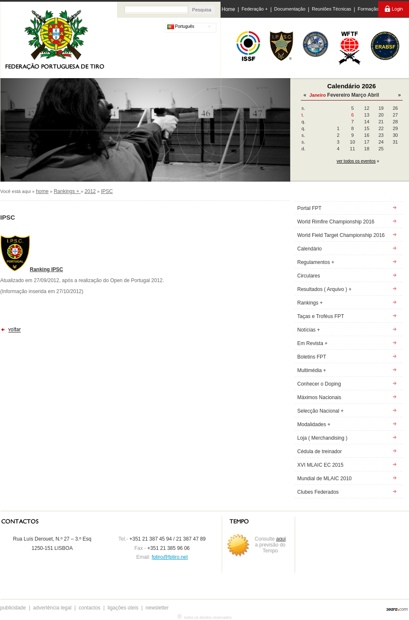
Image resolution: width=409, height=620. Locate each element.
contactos (89, 608)
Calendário (309, 249)
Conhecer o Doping (319, 384)
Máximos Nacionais (319, 397)
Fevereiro (338, 95)
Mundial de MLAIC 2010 (324, 478)
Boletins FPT (312, 357)
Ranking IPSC (46, 269)
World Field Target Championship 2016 (341, 235)
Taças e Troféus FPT (320, 316)
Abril (373, 95)
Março (358, 95)
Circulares (308, 276)
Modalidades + (313, 424)
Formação (368, 8)
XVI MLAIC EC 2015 (320, 465)
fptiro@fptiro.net (170, 557)
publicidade (13, 608)
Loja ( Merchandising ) (322, 438)
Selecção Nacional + (320, 411)
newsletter (157, 608)
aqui (281, 539)
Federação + (255, 8)
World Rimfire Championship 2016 (336, 222)
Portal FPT (309, 208)
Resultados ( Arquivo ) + (324, 289)
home (42, 191)
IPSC (107, 191)
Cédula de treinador (319, 451)
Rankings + (67, 191)
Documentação (289, 8)
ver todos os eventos (356, 161)
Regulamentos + (316, 262)
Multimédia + (311, 370)
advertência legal (52, 608)
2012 (90, 191)
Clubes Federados (318, 492)
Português (180, 26)
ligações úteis (123, 608)
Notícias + (308, 330)
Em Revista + (312, 343)
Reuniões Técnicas (331, 8)
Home (228, 9)
